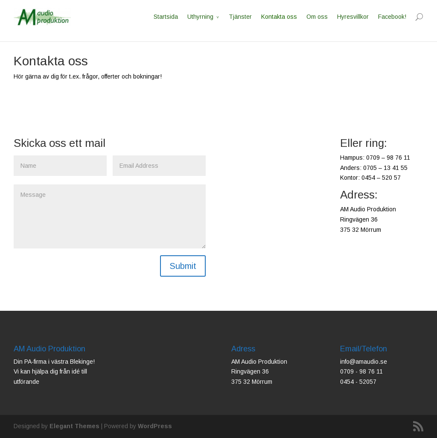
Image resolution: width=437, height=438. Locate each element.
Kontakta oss (279, 16)
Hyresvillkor (353, 16)
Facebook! (392, 16)
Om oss (317, 16)
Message (110, 216)
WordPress (155, 426)
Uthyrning (200, 16)
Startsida (166, 16)
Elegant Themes (74, 426)
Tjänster (240, 16)
